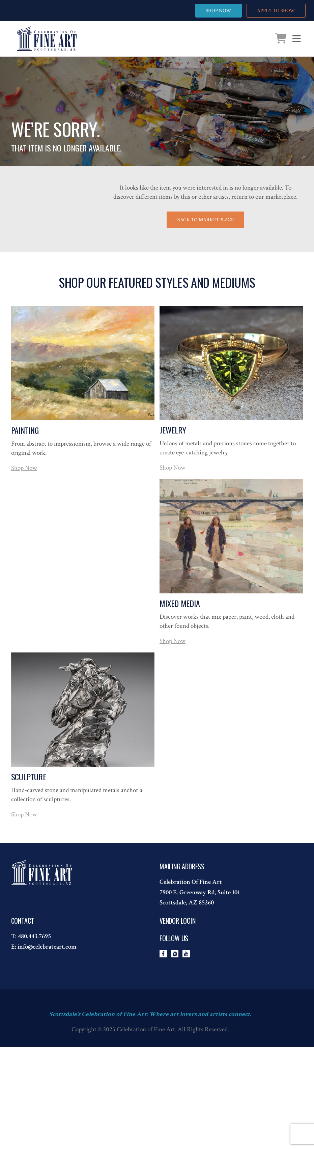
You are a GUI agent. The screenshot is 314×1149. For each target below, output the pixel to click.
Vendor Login (178, 921)
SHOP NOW (218, 10)
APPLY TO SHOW (276, 10)
